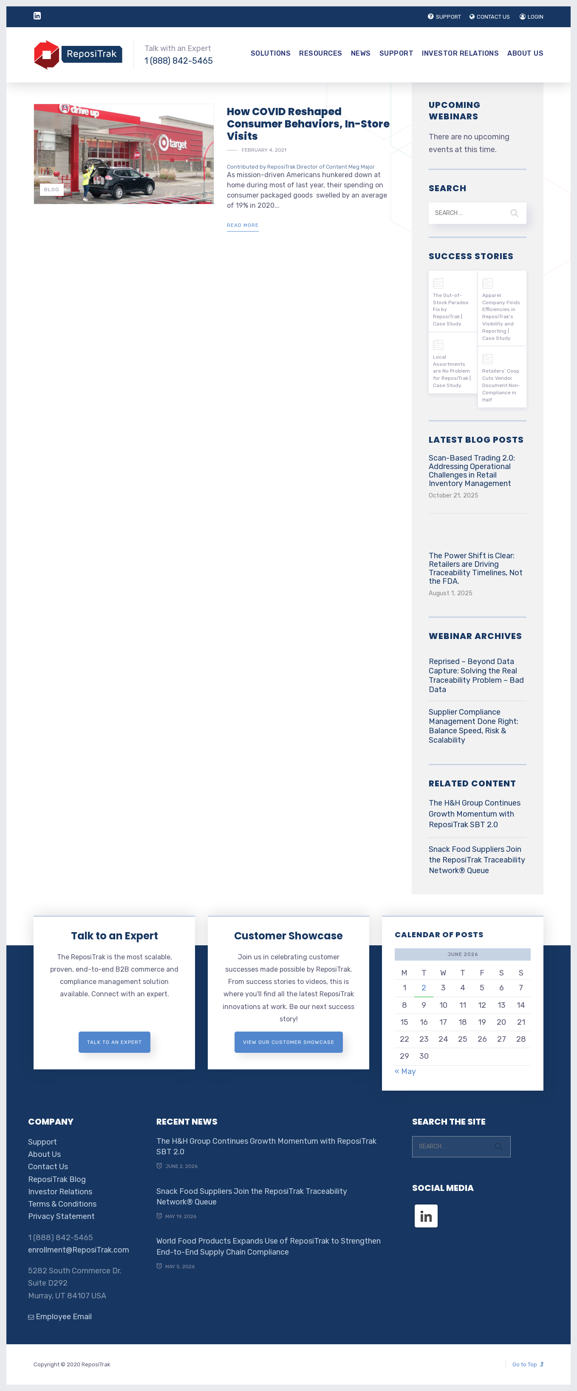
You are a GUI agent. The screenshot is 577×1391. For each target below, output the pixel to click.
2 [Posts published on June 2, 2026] (423, 987)
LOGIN (531, 17)
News (361, 53)
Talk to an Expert (114, 936)
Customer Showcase (288, 936)
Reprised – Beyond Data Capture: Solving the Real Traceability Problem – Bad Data (476, 675)
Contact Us (48, 1166)
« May (405, 1071)
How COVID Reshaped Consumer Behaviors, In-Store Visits (308, 124)
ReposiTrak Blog (57, 1179)
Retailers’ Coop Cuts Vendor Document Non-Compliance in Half (501, 385)
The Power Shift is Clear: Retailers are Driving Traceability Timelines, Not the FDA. (476, 568)
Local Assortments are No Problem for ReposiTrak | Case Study (452, 371)
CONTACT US (490, 17)
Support (396, 53)
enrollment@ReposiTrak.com (78, 1250)
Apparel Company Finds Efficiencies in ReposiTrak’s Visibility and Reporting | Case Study (501, 316)
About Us (525, 53)
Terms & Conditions (62, 1204)
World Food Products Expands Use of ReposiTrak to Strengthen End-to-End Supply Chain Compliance (268, 1246)
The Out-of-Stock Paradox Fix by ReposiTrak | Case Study (450, 309)
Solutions (271, 53)
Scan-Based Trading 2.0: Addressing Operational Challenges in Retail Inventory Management (472, 470)
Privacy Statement (61, 1216)
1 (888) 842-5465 (178, 61)
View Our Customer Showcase (288, 1042)
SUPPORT (444, 17)
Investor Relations (460, 53)
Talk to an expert (114, 1042)
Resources (320, 53)
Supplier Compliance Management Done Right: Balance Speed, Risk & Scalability (473, 726)
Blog (51, 189)
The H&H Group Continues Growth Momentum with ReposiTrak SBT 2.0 (474, 813)
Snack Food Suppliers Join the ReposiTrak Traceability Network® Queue (477, 860)
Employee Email (60, 1316)
